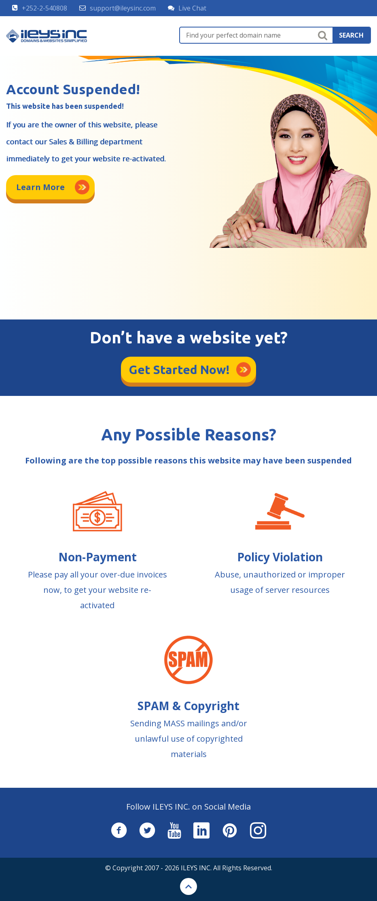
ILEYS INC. (196, 867)
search (351, 35)
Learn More (40, 187)
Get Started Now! (179, 369)
